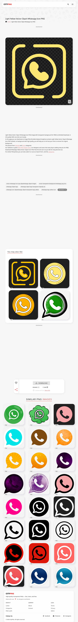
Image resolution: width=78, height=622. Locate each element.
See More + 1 (62, 189)
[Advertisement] (39, 32)
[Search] (68, 4)
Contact (30, 608)
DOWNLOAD (41, 383)
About (30, 605)
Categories (9, 608)
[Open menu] (72, 4)
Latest (7, 605)
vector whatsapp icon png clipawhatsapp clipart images (21, 183)
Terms (53, 605)
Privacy (53, 608)
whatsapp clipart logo (12, 186)
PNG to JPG (9, 611)
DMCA (53, 611)
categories (51, 152)
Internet (17, 145)
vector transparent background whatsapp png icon (52, 183)
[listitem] (46, 616)
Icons (23, 145)
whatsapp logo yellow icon (49, 189)
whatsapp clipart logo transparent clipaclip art (33, 186)
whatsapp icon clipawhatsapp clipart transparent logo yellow (22, 189)
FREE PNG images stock (24, 147)
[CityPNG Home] (8, 4)
